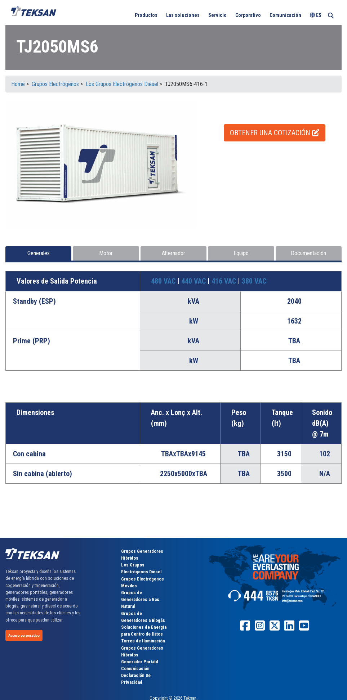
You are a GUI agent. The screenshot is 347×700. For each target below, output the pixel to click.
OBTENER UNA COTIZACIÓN (274, 132)
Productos (146, 15)
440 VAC (194, 281)
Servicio (217, 15)
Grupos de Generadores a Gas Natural (140, 599)
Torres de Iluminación (143, 640)
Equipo (241, 253)
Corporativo (248, 15)
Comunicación (285, 15)
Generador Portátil (139, 661)
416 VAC (225, 281)
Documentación (308, 253)
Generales (38, 253)
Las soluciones (183, 15)
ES (315, 15)
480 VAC (164, 281)
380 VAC (254, 281)
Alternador (173, 253)
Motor (106, 253)
